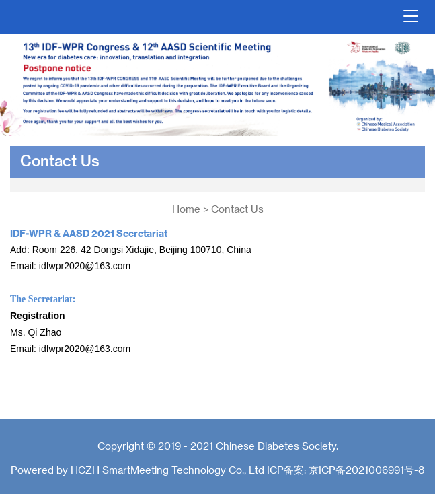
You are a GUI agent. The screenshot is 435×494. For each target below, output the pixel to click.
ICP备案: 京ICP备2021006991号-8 (345, 470)
